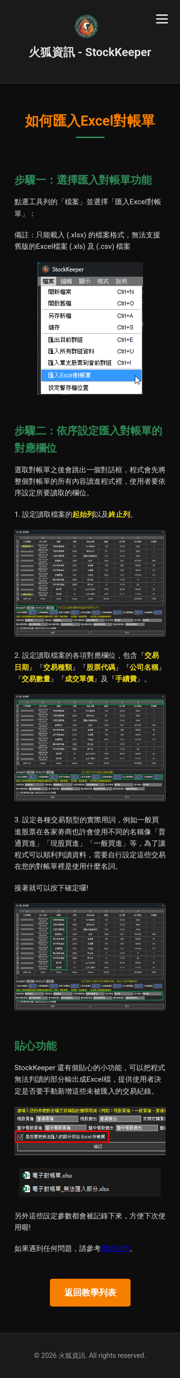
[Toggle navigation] (162, 19)
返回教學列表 (90, 1292)
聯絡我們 (115, 1248)
